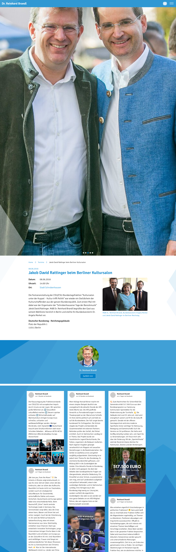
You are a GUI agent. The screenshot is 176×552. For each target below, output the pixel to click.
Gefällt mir (88, 376)
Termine (41, 262)
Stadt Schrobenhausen (50, 287)
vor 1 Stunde (39, 396)
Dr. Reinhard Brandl (88, 370)
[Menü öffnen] (171, 3)
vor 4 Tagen (120, 396)
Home (31, 262)
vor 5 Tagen (39, 472)
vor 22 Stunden (81, 396)
